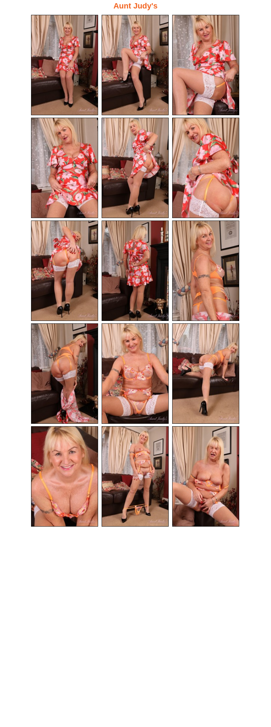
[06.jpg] (205, 168)
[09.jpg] (205, 271)
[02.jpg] (135, 65)
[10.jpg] (64, 373)
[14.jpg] (135, 476)
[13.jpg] (64, 476)
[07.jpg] (64, 271)
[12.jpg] (205, 373)
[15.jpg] (205, 476)
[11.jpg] (135, 373)
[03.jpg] (205, 65)
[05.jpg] (135, 168)
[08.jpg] (135, 271)
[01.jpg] (64, 65)
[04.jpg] (64, 168)
